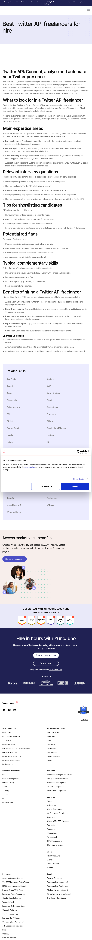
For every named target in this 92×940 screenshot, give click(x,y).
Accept (75, 486)
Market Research (53, 756)
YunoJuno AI (52, 837)
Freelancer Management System (59, 775)
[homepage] (13, 703)
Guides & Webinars (9, 910)
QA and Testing (8, 783)
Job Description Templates (12, 926)
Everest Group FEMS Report (13, 890)
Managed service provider (57, 779)
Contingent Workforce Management (16, 748)
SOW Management (54, 841)
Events (49, 860)
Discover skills (7, 802)
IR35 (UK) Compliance (55, 786)
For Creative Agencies (11, 760)
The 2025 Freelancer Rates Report (16, 882)
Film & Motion (52, 752)
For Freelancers (8, 764)
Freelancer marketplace (56, 783)
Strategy (5, 790)
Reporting (51, 829)
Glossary (5, 934)
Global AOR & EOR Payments (58, 821)
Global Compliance (54, 809)
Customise (46, 486)
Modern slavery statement (57, 890)
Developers (51, 748)
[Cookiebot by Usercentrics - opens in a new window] (78, 452)
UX (3, 798)
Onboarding (51, 805)
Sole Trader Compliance (56, 790)
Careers (50, 868)
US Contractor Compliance (57, 813)
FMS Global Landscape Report (14, 886)
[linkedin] (14, 710)
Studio (4, 794)
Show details (78, 479)
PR (3, 775)
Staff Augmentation (55, 845)
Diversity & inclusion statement (59, 894)
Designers (51, 744)
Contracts (51, 817)
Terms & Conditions (54, 878)
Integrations (52, 833)
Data (49, 740)
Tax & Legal (6, 740)
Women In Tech (8, 902)
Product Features (9, 938)
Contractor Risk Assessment (13, 922)
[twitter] (4, 710)
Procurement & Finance (11, 736)
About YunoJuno (53, 856)
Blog (4, 930)
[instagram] (9, 710)
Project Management (10, 779)
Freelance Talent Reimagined (13, 894)
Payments (51, 825)
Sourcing (50, 801)
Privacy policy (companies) (57, 882)
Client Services (53, 732)
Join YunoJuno (55, 669)
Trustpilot (83, 720)
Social (4, 786)
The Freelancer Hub (10, 914)
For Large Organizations (11, 756)
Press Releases (53, 864)
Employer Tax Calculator (11, 918)
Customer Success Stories (12, 878)
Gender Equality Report (11, 898)
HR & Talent (7, 732)
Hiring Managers (8, 744)
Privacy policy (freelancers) (57, 886)
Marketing (51, 760)
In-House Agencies (9, 752)
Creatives (51, 736)
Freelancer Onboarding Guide (13, 906)
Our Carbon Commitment (56, 898)
